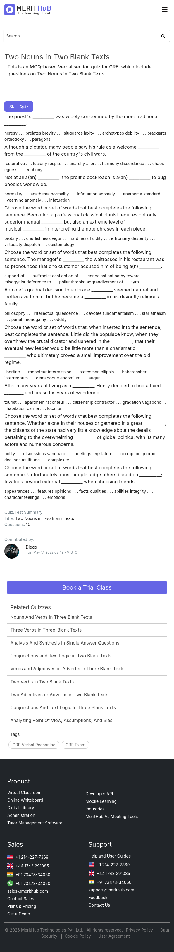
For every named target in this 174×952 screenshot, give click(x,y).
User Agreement (114, 936)
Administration (21, 815)
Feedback (98, 897)
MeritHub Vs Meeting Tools (112, 816)
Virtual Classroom (24, 792)
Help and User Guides (110, 855)
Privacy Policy (140, 929)
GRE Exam (75, 744)
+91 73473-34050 (28, 874)
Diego (31, 546)
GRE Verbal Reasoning (34, 744)
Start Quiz (19, 106)
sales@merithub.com (27, 891)
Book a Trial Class (86, 587)
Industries (95, 808)
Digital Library (20, 807)
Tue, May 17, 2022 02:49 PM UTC (51, 552)
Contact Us (99, 905)
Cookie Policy (78, 936)
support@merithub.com (111, 889)
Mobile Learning (101, 801)
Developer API (99, 793)
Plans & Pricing (21, 906)
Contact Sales (20, 898)
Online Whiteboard (25, 800)
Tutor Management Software (34, 822)
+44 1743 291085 (28, 865)
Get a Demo (18, 913)
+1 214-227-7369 (28, 857)
